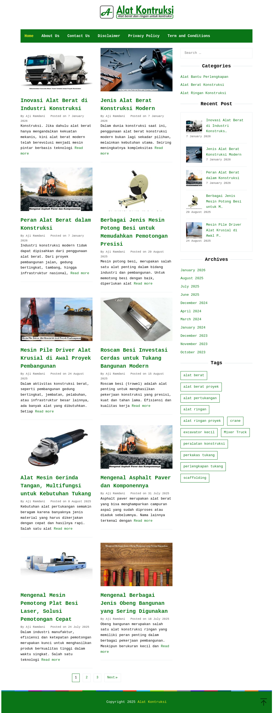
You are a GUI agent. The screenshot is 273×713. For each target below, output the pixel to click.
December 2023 (193, 336)
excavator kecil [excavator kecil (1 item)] (199, 432)
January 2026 (193, 270)
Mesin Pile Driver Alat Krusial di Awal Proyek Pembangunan (56, 358)
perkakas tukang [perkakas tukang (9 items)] (199, 455)
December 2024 (193, 303)
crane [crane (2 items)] (235, 421)
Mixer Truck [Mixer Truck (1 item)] (235, 432)
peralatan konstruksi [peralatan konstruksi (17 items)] (204, 444)
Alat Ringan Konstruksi (203, 93)
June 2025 (189, 295)
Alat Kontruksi (152, 702)
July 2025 (189, 287)
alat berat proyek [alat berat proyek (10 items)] (201, 387)
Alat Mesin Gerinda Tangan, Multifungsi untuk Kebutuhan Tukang (56, 486)
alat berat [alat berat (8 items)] (193, 375)
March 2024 (190, 319)
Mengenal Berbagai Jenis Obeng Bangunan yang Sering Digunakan (134, 603)
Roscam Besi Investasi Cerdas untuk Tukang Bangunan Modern (134, 358)
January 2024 (193, 328)
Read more (79, 273)
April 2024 (190, 311)
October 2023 (193, 352)
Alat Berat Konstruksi (202, 85)
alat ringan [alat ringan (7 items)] (194, 409)
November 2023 (193, 344)
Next (112, 677)
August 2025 (191, 278)
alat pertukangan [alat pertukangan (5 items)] (200, 398)
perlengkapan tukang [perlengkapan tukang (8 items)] (203, 466)
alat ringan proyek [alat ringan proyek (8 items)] (202, 421)
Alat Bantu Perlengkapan (204, 77)
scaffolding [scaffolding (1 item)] (194, 478)
